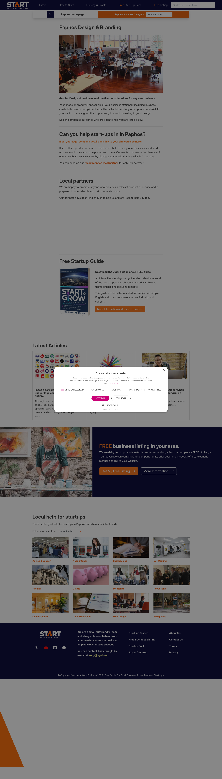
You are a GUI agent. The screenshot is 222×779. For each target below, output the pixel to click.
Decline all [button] (121, 398)
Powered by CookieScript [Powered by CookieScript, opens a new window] (111, 409)
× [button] (164, 370)
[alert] (111, 389)
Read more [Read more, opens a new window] (113, 383)
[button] (62, 390)
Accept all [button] (100, 398)
